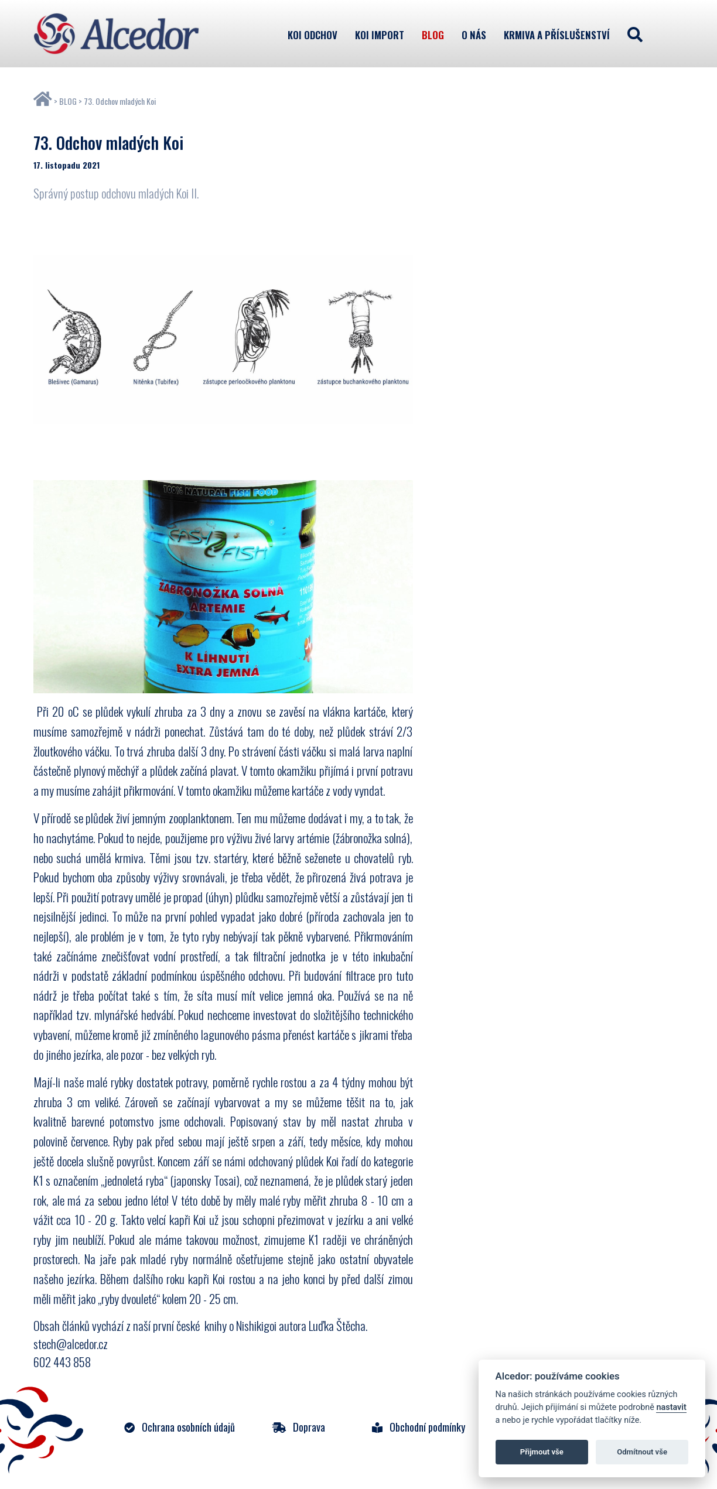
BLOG (68, 101)
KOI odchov (312, 35)
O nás (474, 35)
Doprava (298, 1427)
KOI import (379, 35)
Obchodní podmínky (418, 1427)
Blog (433, 35)
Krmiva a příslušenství (557, 35)
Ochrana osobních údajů (179, 1427)
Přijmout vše (542, 1451)
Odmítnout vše (642, 1451)
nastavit (671, 1407)
